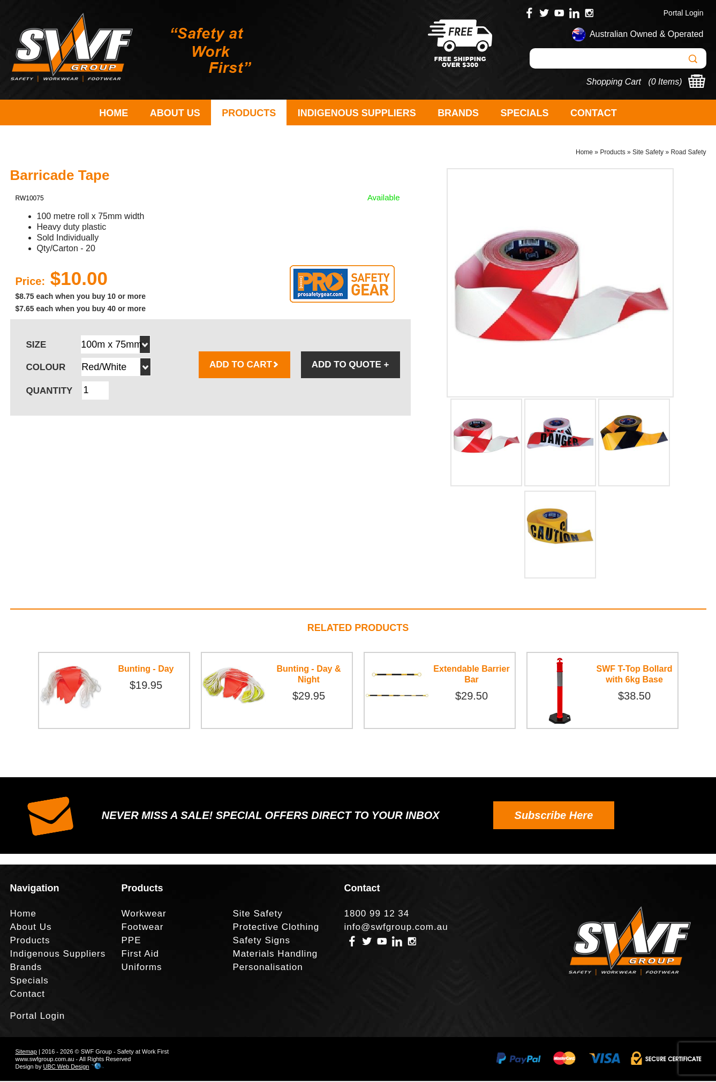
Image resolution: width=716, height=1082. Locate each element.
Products (249, 113)
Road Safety (688, 153)
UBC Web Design (66, 1067)
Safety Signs (261, 941)
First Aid (140, 955)
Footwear (143, 928)
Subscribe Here (554, 816)
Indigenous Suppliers (357, 113)
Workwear (144, 915)
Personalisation (268, 968)
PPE (131, 941)
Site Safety (648, 153)
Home (113, 113)
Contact (593, 113)
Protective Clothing (276, 928)
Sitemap (26, 1052)
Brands (458, 113)
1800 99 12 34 (377, 915)
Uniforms (142, 968)
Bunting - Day (146, 669)
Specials (525, 113)
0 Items (665, 81)
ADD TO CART (244, 365)
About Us (175, 113)
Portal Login (684, 13)
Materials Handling (275, 955)
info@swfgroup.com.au (396, 928)
